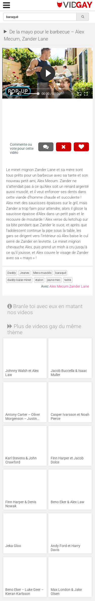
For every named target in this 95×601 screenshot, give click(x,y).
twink (67, 280)
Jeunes (24, 273)
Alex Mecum (58, 286)
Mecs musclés (42, 273)
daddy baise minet (19, 280)
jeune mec (53, 280)
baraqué (60, 273)
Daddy (11, 273)
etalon (39, 280)
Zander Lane (79, 286)
